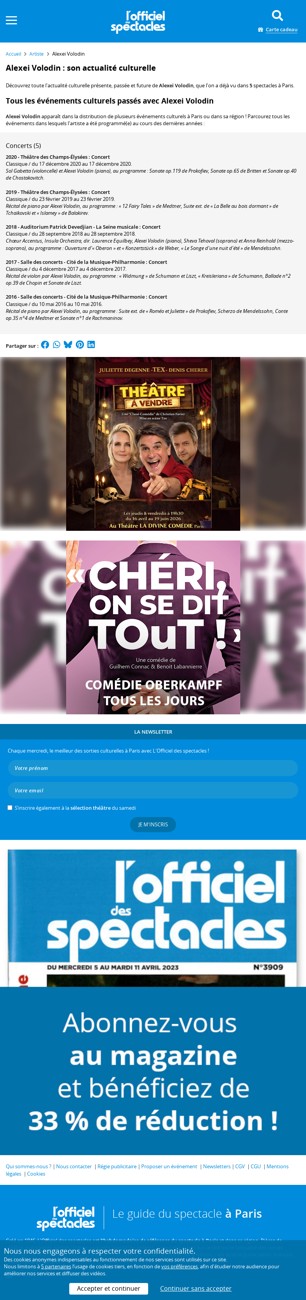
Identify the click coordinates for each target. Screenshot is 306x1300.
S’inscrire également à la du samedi (75, 807)
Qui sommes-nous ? (28, 1166)
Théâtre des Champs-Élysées (54, 156)
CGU (256, 1166)
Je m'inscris (153, 824)
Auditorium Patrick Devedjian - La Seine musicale (79, 226)
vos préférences (179, 1266)
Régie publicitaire (117, 1166)
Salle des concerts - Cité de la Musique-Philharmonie (83, 261)
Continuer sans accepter (196, 1288)
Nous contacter (74, 1166)
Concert (100, 156)
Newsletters (217, 1166)
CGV (240, 1166)
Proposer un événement (169, 1166)
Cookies (36, 1173)
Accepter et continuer (108, 1288)
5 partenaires (56, 1266)
